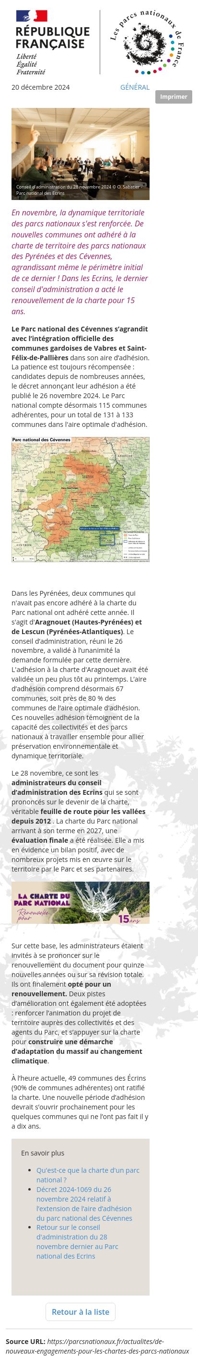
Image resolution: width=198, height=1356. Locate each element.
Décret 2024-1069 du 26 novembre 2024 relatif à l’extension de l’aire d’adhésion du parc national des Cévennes (84, 1204)
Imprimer (173, 97)
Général (135, 87)
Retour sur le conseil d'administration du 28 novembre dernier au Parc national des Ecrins (77, 1242)
